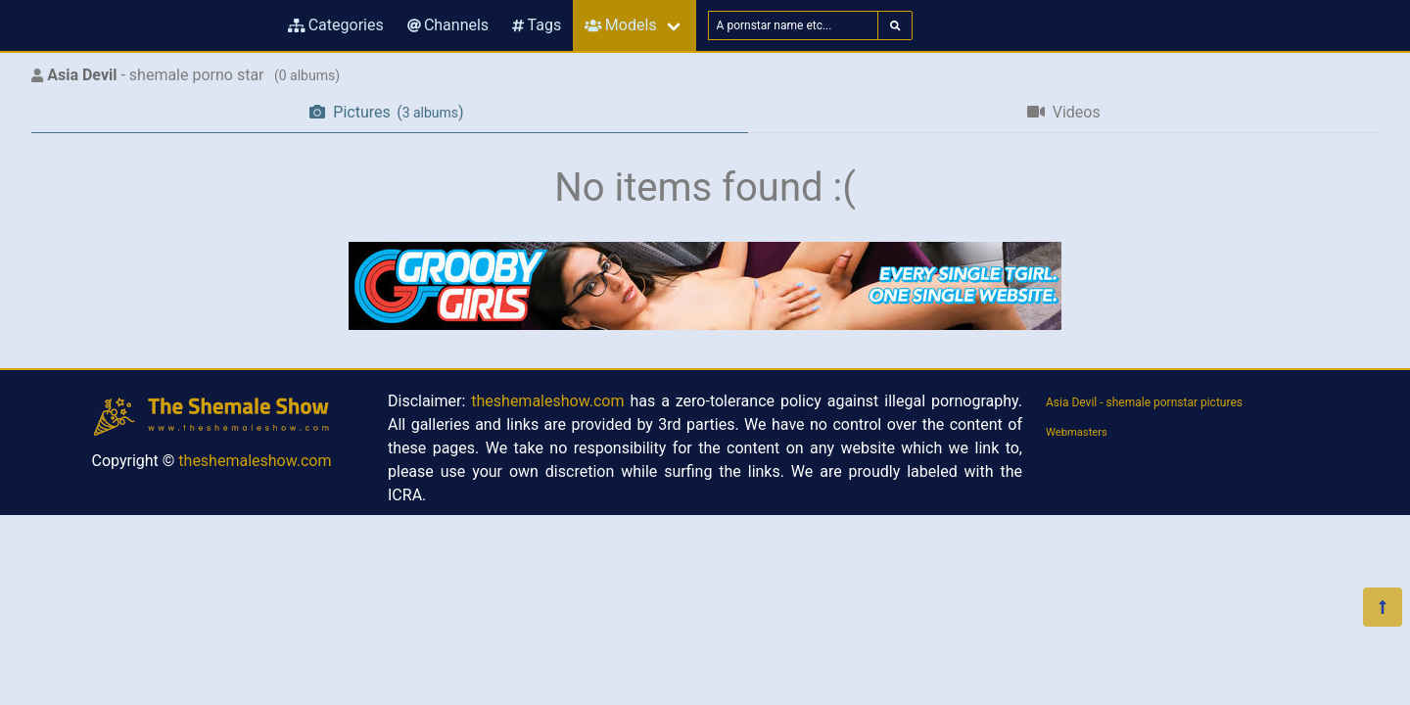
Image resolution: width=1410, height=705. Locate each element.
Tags (536, 25)
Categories (336, 25)
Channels (448, 25)
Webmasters (1076, 432)
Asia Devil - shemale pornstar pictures (1144, 402)
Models (620, 25)
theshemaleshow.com (254, 460)
